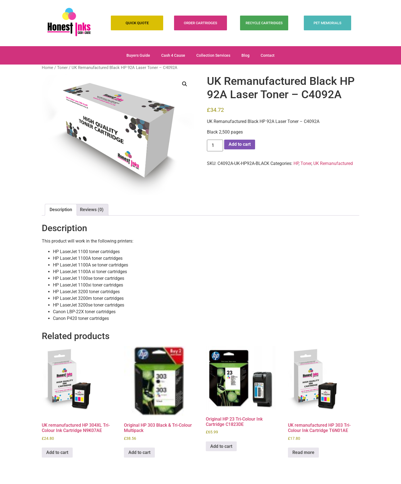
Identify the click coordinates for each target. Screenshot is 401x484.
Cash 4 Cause (173, 55)
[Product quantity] (215, 145)
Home (47, 67)
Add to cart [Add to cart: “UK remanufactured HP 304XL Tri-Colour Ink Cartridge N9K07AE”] (57, 452)
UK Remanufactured (333, 163)
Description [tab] (61, 209)
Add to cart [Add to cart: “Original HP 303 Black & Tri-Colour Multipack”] (139, 452)
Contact (268, 55)
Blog (245, 55)
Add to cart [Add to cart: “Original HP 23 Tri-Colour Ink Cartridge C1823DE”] (221, 446)
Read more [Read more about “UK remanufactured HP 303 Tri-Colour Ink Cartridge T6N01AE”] (303, 452)
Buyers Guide (138, 55)
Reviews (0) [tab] (92, 209)
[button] (185, 84)
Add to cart (240, 144)
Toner (62, 67)
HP (296, 163)
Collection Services (213, 55)
